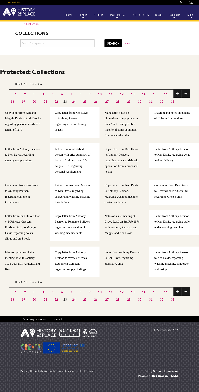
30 (140, 101)
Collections (140, 15)
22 (56, 101)
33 (173, 101)
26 (96, 101)
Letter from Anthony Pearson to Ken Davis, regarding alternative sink (122, 258)
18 (12, 101)
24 (74, 101)
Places (83, 15)
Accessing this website (35, 319)
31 (151, 101)
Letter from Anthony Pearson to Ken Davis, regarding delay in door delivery (172, 154)
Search (190, 2)
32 (161, 101)
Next (186, 97)
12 (121, 94)
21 (45, 101)
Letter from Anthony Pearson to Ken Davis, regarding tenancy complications (22, 154)
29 (129, 101)
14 (143, 94)
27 (107, 101)
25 (85, 101)
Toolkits (174, 15)
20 (34, 101)
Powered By (158, 375)
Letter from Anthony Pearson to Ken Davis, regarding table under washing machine (172, 221)
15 (154, 94)
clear (128, 43)
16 (165, 94)
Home (68, 15)
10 (100, 94)
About (191, 15)
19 (23, 101)
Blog (158, 15)
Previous (177, 97)
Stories (99, 15)
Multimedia (117, 15)
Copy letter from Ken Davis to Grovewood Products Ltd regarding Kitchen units (171, 191)
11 (111, 94)
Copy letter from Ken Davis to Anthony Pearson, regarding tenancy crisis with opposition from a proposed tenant (122, 160)
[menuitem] (69, 12)
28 (118, 101)
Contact (57, 319)
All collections (32, 23)
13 (133, 94)
